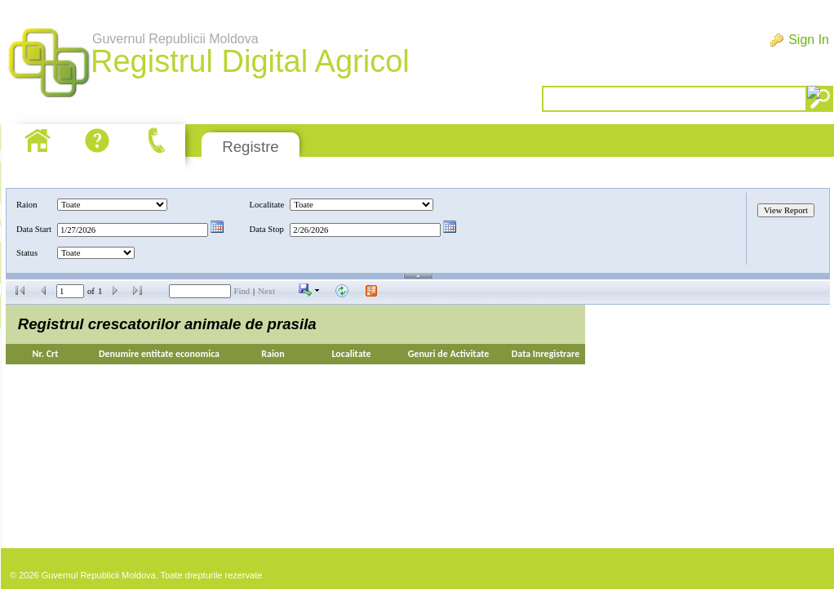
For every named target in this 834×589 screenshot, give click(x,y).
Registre (250, 146)
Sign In (808, 40)
